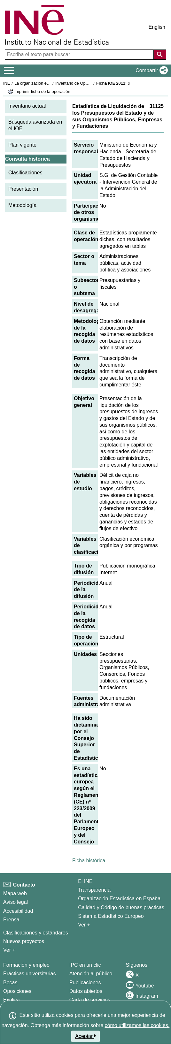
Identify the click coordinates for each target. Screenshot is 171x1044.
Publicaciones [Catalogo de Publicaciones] (85, 982)
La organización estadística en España (49, 83)
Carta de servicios (89, 999)
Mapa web (15, 893)
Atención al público (90, 973)
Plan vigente (22, 145)
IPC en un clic (85, 965)
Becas (10, 982)
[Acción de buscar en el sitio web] (159, 55)
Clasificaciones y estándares (35, 932)
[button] (150, 70)
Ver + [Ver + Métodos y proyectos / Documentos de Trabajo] (9, 950)
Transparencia (94, 890)
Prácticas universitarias (29, 973)
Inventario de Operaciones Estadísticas (91, 83)
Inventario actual (27, 106)
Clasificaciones (25, 172)
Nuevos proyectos (23, 941)
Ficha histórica (88, 860)
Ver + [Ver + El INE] (84, 924)
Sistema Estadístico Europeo (111, 916)
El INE (85, 881)
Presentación (23, 189)
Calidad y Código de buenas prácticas (121, 907)
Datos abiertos (85, 991)
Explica (11, 999)
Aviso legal (15, 902)
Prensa (11, 919)
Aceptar (85, 1036)
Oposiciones (17, 991)
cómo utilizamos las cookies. (137, 1025)
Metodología (22, 205)
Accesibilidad (18, 911)
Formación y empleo (26, 965)
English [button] (157, 27)
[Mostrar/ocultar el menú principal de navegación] (9, 70)
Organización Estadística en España (119, 898)
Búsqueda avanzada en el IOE (35, 125)
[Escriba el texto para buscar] (80, 55)
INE (6, 83)
